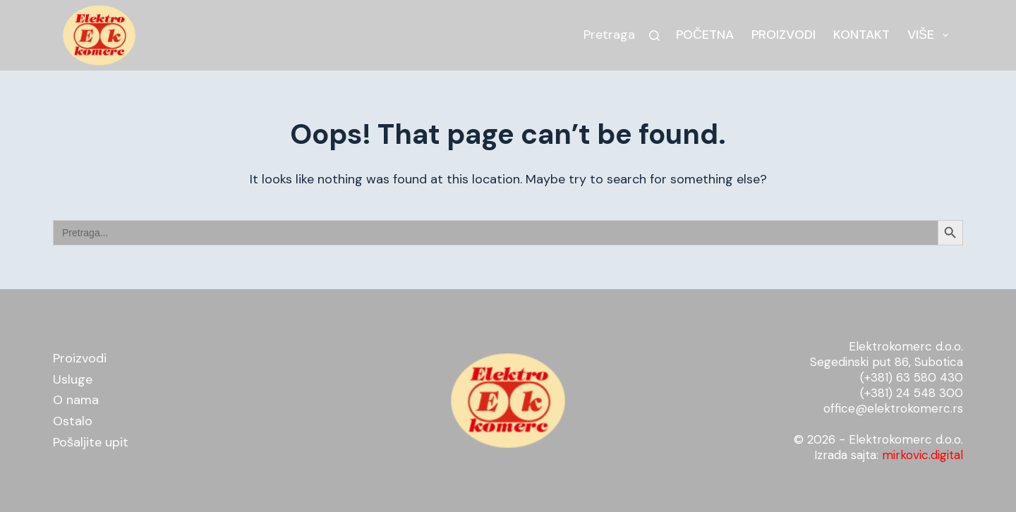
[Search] (654, 35)
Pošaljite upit (90, 442)
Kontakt (861, 34)
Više (930, 35)
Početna (705, 34)
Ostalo (72, 421)
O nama (76, 399)
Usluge (72, 379)
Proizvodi (783, 34)
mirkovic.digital (922, 455)
